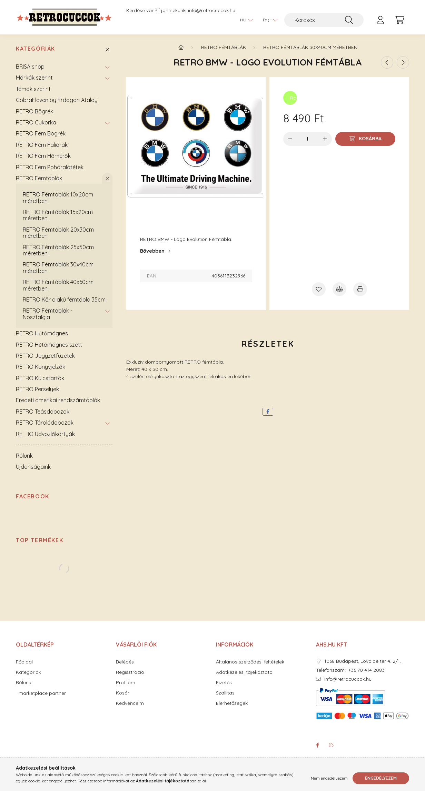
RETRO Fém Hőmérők (43, 156)
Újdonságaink (33, 468)
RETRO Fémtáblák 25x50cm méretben (58, 251)
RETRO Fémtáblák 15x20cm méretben (58, 216)
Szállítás (225, 694)
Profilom (125, 684)
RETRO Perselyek (37, 390)
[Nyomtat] (360, 290)
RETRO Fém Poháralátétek (49, 168)
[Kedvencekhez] (319, 290)
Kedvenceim (130, 705)
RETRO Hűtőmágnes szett (49, 345)
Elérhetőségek (232, 705)
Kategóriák (35, 50)
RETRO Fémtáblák (39, 179)
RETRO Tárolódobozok (44, 423)
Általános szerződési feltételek (250, 663)
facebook (317, 746)
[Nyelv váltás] (245, 20)
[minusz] (290, 140)
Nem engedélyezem (329, 778)
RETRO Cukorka (36, 123)
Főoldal (24, 663)
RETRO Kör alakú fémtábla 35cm (64, 300)
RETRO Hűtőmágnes (42, 334)
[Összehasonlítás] (339, 290)
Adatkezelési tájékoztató (244, 674)
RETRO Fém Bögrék (41, 134)
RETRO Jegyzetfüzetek (45, 356)
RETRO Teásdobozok (42, 412)
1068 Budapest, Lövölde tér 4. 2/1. (362, 663)
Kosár (122, 694)
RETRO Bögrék (34, 112)
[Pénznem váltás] (268, 20)
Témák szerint (33, 90)
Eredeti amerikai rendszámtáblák (58, 401)
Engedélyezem (381, 778)
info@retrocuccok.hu (211, 10)
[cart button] (399, 20)
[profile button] (380, 20)
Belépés (125, 663)
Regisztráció (130, 674)
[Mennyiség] (307, 140)
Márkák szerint (34, 78)
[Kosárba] (365, 140)
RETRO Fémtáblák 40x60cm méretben (58, 286)
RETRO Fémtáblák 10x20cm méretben (58, 198)
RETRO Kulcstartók (40, 379)
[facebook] (268, 413)
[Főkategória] (181, 48)
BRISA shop (30, 67)
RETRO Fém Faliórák (42, 145)
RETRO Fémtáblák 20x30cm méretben (58, 233)
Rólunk (24, 456)
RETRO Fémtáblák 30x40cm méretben (58, 268)
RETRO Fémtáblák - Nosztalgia (47, 315)
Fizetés (224, 684)
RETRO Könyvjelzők (40, 368)
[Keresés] (324, 20)
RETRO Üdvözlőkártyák (45, 435)
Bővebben (152, 252)
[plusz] (325, 140)
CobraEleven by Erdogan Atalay (57, 101)
